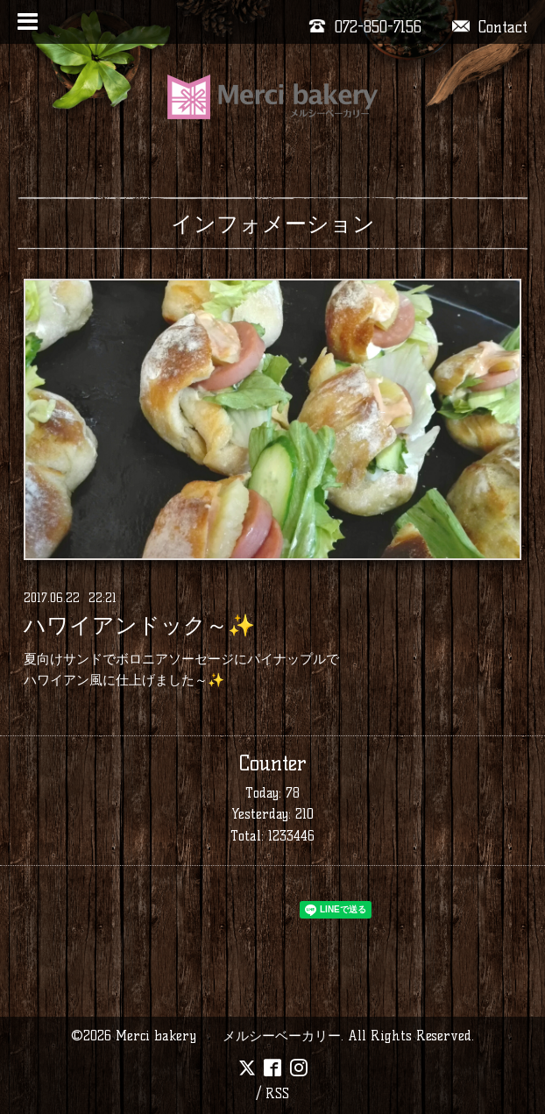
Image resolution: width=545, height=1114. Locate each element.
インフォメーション (273, 223)
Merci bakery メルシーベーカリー (228, 1035)
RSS (277, 1093)
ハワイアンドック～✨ (139, 626)
